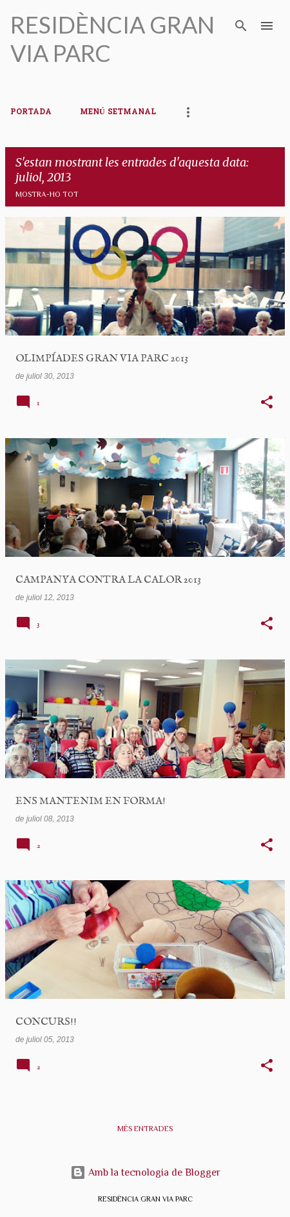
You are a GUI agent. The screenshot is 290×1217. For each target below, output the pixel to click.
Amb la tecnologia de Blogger (145, 1172)
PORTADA (31, 112)
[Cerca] (241, 25)
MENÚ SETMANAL (118, 112)
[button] (267, 403)
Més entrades (145, 1128)
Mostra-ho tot (47, 194)
